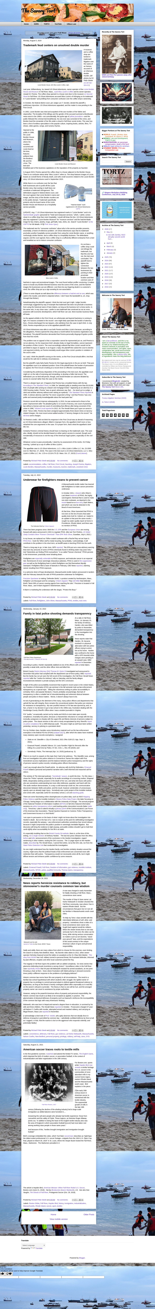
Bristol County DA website (59, 833)
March (109, 246)
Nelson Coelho (28, 1036)
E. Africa (125, 136)
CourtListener (81, 453)
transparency (78, 870)
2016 (107, 287)
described (32, 843)
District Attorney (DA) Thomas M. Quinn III (50, 671)
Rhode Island (40, 1206)
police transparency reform (43, 806)
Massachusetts (40, 467)
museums (56, 467)
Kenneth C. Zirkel (33, 659)
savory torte (122, 354)
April (108, 243)
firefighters (41, 601)
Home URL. (113, 387)
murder (49, 467)
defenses (43, 1034)
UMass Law (71, 24)
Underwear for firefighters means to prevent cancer (55, 479)
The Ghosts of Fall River (39, 1192)
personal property (52, 1036)
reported (80, 392)
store (83, 1036)
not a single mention (36, 836)
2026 (107, 229)
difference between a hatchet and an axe (69, 293)
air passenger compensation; (116, 143)
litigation (88, 464)
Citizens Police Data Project (66, 799)
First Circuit (60, 464)
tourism (64, 467)
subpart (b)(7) (59, 733)
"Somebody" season (59, 776)
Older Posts (89, 1214)
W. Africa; (117, 136)
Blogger (82, 1258)
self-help (77, 1036)
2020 (107, 274)
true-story (79, 502)
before (25, 838)
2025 (107, 257)
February (110, 250)
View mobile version (59, 1219)
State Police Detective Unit (33, 845)
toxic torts (82, 601)
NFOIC (63, 804)
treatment (73, 495)
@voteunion (55, 1190)
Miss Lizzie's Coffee (65, 92)
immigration (69, 1203)
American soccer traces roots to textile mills (51, 1049)
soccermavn (69, 1136)
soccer (48, 1206)
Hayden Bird (84, 1065)
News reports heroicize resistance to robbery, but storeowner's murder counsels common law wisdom (56, 885)
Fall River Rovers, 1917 (49, 1104)
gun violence (73, 867)
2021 (107, 270)
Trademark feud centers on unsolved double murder (56, 45)
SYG (88, 1036)
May (108, 232)
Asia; (125, 134)
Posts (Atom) (64, 1229)
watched (50, 1054)
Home (26, 24)
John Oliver (50, 601)
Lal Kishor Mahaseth (73, 1034)
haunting (68, 464)
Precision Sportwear (30, 578)
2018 (107, 280)
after (33, 838)
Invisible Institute (85, 867)
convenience (34, 1034)
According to (36, 385)
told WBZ (76, 581)
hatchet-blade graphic (31, 215)
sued (56, 92)
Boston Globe (34, 1203)
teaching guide (78, 793)
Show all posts (74, 33)
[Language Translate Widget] (33, 1245)
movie (64, 502)
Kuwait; (113, 134)
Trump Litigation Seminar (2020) (114, 398)
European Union (74, 530)
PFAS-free (27, 541)
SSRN (36, 24)
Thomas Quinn (67, 870)
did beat (26, 416)
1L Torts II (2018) (108, 402)
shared (78, 493)
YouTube (58, 24)
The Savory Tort (38, 10)
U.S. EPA (57, 530)
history (61, 1203)
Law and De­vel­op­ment (119, 138)
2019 (107, 277)
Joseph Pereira (78, 464)
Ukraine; (120, 134)
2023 (107, 264)
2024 (107, 260)
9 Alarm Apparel (49, 526)
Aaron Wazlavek (67, 1190)
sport (54, 1206)
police (44, 870)
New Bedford (40, 1036)
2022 (107, 267)
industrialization (80, 1203)
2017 (107, 284)
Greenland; (109, 136)
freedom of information (58, 867)
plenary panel (61, 809)
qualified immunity (54, 870)
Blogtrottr (116, 381)
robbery (70, 1036)
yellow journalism (76, 116)
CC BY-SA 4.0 (42, 659)
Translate (37, 1248)
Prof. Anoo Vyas (51, 224)
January (110, 253)
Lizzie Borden (28, 467)
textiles (75, 601)
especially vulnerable (43, 558)
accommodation (35, 464)
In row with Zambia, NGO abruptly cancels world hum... (115, 237)
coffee (44, 464)
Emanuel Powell (35, 867)
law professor (112, 341)
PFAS (70, 601)
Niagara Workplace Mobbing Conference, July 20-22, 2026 (114, 193)
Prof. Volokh (50, 1016)
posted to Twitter (28, 944)
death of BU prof (123, 144)
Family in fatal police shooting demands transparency (57, 613)
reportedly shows (33, 969)
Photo (25, 659)
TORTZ (46, 24)
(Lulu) (113, 140)
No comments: (63, 461)
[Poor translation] (9, 1274)
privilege (63, 1036)
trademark (71, 467)
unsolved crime (82, 467)
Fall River (51, 464)
